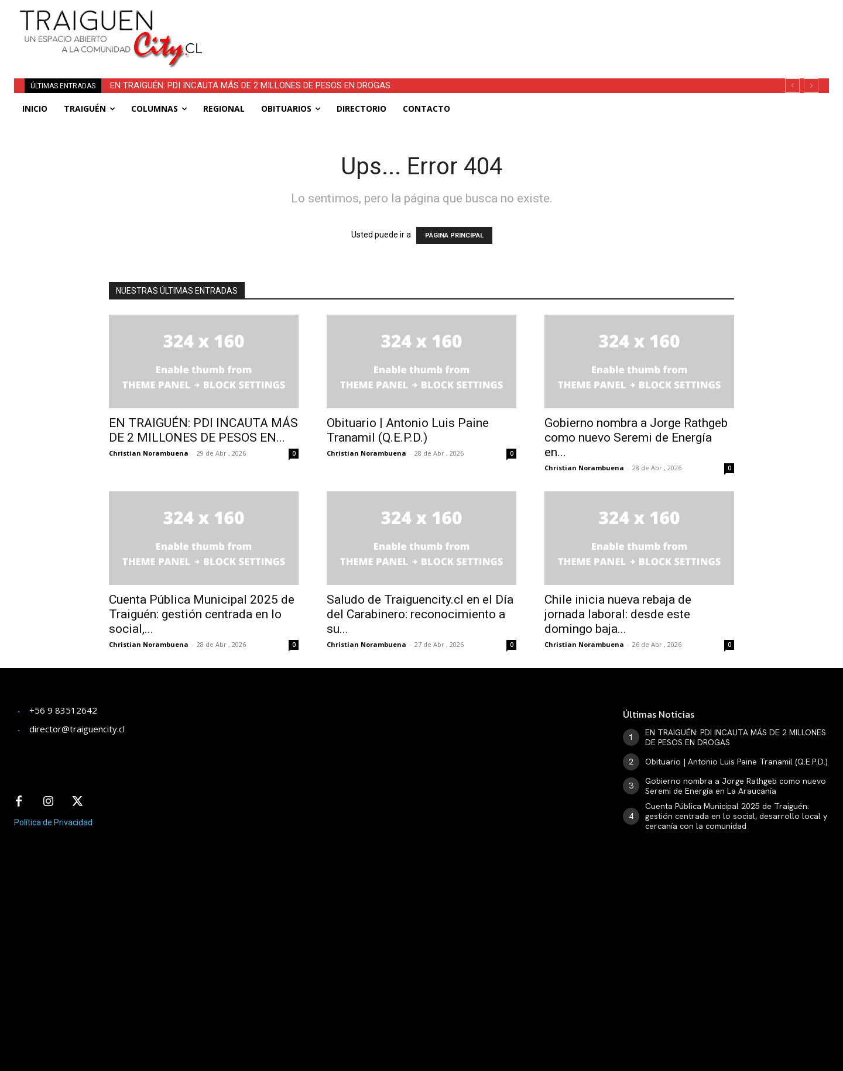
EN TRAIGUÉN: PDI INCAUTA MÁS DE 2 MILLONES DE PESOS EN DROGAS (250, 85)
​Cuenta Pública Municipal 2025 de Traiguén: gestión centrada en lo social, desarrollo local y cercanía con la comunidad (736, 816)
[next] (811, 85)
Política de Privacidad (53, 822)
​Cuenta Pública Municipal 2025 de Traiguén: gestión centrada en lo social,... (201, 614)
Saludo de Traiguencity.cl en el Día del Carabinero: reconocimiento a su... (420, 614)
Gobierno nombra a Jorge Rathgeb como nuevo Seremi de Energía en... (636, 437)
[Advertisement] (508, 26)
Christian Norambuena (149, 453)
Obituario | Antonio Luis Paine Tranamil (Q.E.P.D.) (408, 430)
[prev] (792, 85)
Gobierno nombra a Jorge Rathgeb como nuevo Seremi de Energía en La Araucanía (735, 786)
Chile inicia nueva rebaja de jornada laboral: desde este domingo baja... (617, 614)
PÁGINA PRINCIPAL (454, 235)
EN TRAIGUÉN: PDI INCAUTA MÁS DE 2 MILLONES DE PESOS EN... (203, 430)
